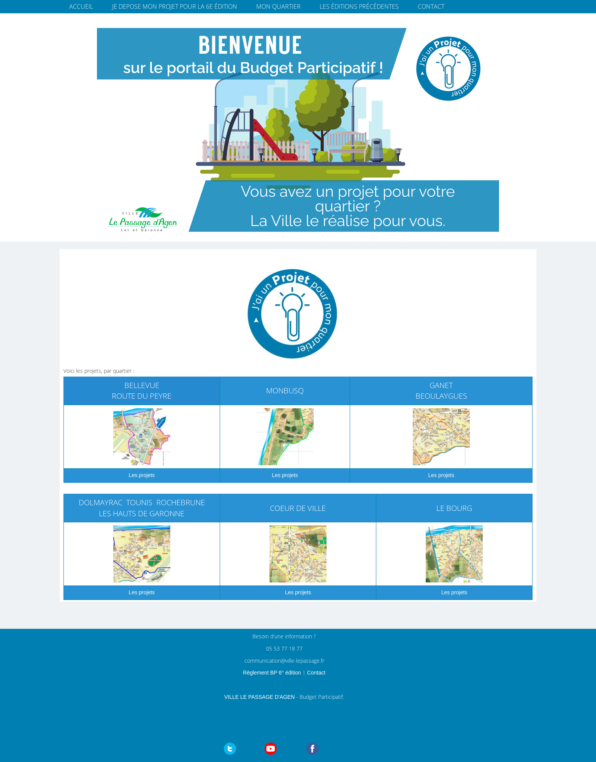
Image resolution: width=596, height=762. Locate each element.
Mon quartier (278, 6)
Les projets (285, 475)
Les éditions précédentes (359, 6)
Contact (431, 6)
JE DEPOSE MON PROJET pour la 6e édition (174, 6)
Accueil (81, 6)
